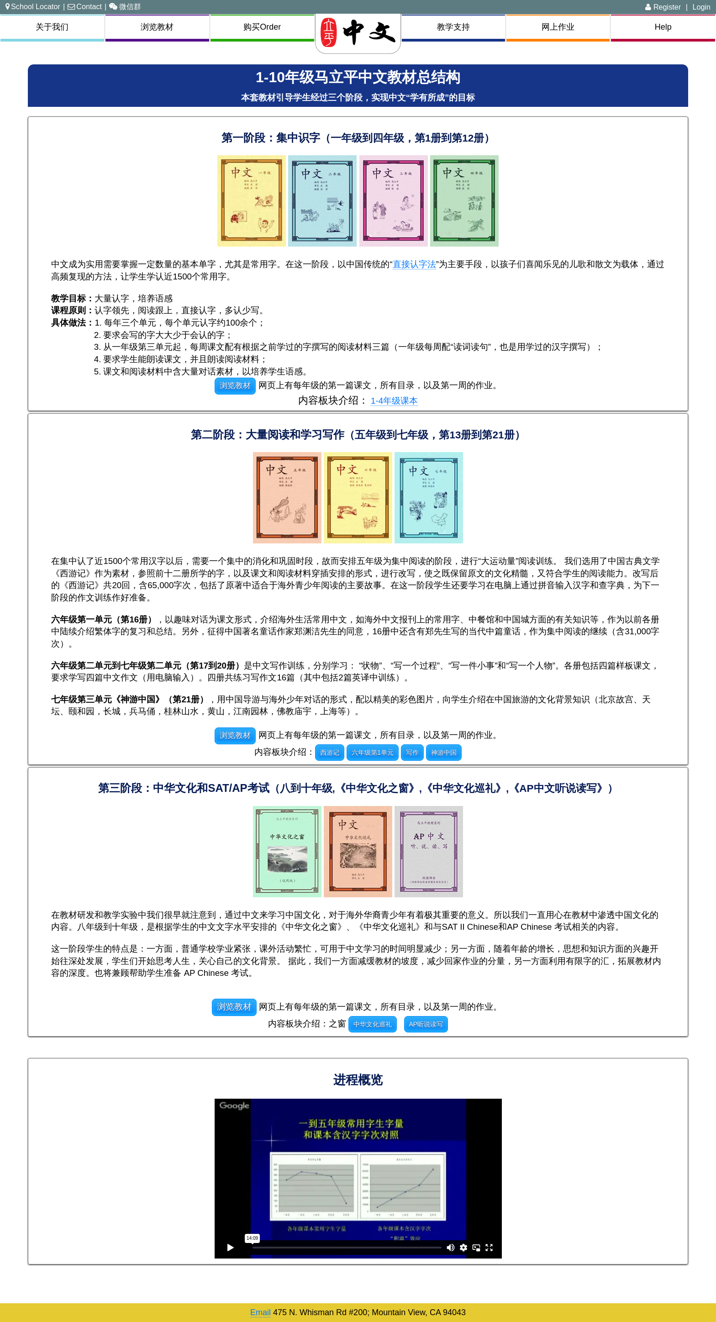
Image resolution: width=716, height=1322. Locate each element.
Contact (85, 6)
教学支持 (453, 27)
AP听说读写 (426, 1024)
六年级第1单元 (373, 752)
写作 (412, 752)
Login (701, 7)
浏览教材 (157, 27)
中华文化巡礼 (372, 1024)
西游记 (329, 752)
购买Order (262, 27)
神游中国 (444, 752)
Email (260, 1312)
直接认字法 (414, 264)
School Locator (32, 6)
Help (663, 27)
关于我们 (52, 27)
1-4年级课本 (394, 401)
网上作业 (558, 27)
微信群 (125, 6)
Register (663, 7)
